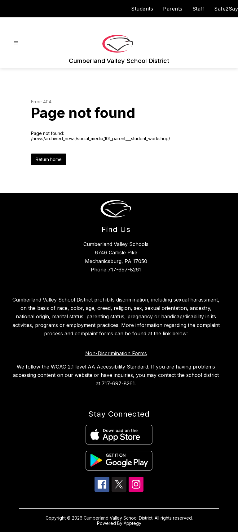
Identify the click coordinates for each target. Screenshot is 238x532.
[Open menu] (16, 43)
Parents (173, 9)
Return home (49, 159)
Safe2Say (226, 9)
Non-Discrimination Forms (116, 353)
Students (142, 9)
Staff (198, 9)
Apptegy (132, 523)
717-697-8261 (124, 269)
